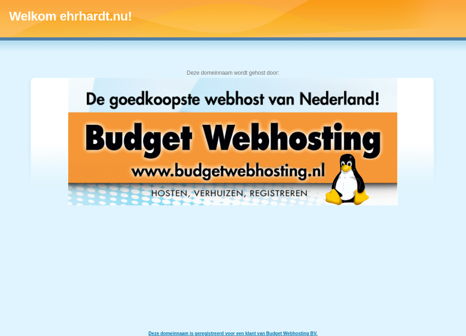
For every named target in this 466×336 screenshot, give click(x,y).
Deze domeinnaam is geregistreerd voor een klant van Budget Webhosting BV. (233, 333)
